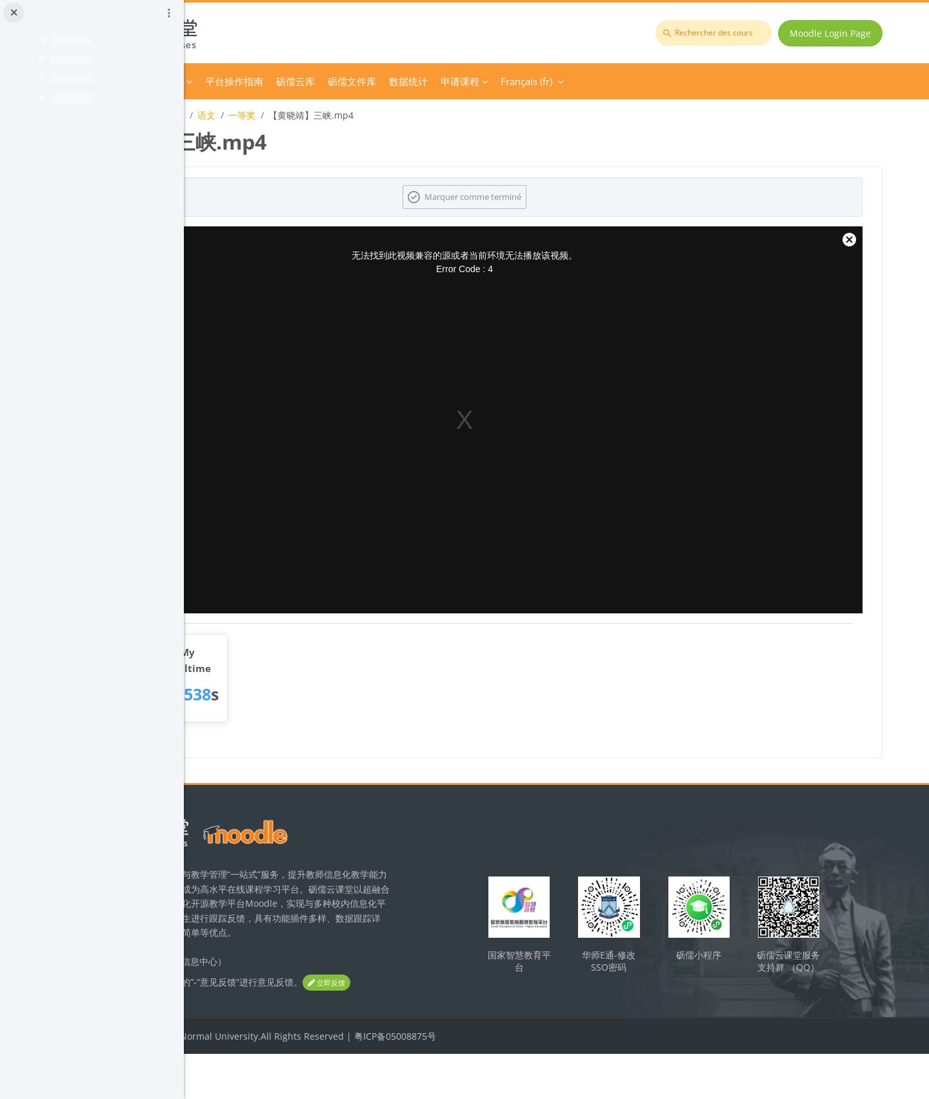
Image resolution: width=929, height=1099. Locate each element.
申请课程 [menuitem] (634, 81)
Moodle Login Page (839, 33)
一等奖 (416, 115)
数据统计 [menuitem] (583, 81)
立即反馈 (245, 1028)
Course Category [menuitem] (322, 81)
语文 (381, 115)
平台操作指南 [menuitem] (409, 81)
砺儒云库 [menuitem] (470, 81)
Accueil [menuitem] (257, 81)
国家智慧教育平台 (601, 974)
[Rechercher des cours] (722, 33)
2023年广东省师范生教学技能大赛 (290, 115)
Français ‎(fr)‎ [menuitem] (701, 81)
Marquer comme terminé (565, 197)
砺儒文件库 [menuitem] (527, 81)
